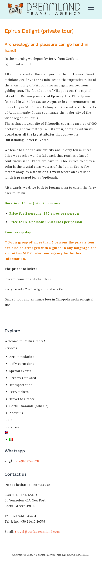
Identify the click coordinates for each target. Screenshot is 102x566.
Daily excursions (21, 364)
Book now (12, 427)
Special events (20, 371)
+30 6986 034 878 (25, 461)
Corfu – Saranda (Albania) (29, 406)
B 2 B (8, 420)
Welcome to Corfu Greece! (25, 341)
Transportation (21, 385)
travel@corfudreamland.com (37, 531)
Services (11, 348)
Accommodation (21, 357)
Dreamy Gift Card (22, 378)
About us (16, 413)
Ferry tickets (19, 392)
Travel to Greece (22, 399)
